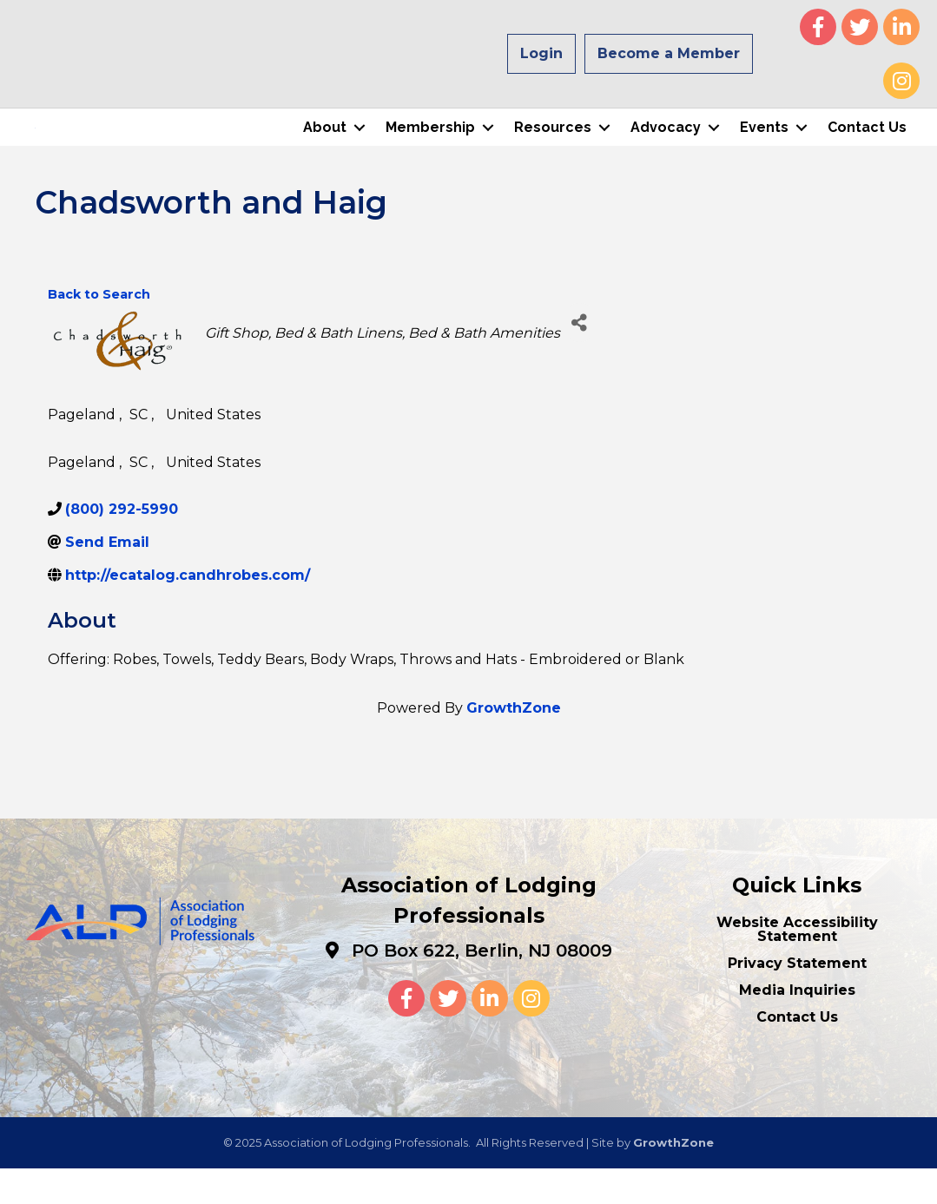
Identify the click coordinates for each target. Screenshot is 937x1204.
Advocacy (665, 145)
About (324, 145)
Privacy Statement (797, 998)
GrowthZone (513, 743)
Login (541, 53)
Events (764, 145)
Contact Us (867, 145)
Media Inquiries (797, 1025)
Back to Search (99, 330)
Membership (430, 145)
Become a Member (668, 53)
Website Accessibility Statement (797, 965)
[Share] (579, 358)
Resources (552, 145)
